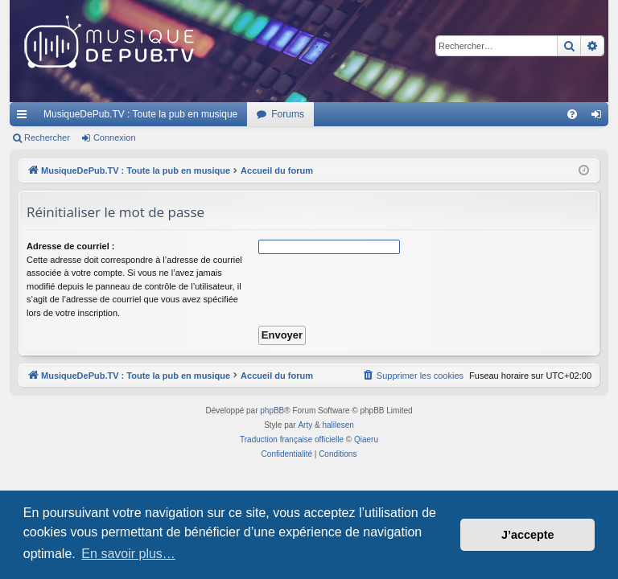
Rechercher (47, 137)
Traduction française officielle (292, 439)
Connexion (114, 137)
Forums (287, 114)
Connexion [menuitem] (599, 117)
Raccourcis (25, 117)
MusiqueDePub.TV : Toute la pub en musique (140, 114)
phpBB (272, 410)
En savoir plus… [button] (128, 554)
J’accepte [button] (527, 534)
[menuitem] (572, 114)
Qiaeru (366, 439)
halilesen (337, 425)
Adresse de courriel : (70, 246)
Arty (305, 425)
